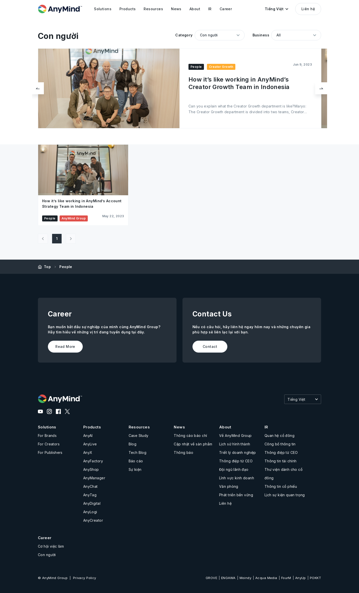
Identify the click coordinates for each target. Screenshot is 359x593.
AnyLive (90, 444)
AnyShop (91, 469)
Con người (47, 555)
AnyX (87, 452)
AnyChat (90, 486)
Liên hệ (308, 9)
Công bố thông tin (280, 444)
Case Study (139, 435)
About (225, 427)
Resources (139, 427)
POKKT (315, 578)
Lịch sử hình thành (234, 444)
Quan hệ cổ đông (279, 435)
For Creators (49, 444)
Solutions (47, 427)
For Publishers (50, 452)
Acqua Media (266, 578)
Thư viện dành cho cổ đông (283, 473)
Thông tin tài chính (281, 461)
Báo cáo (136, 461)
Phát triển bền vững (236, 495)
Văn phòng (228, 486)
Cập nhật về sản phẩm (193, 444)
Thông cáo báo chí (190, 435)
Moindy (246, 578)
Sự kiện (135, 469)
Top (47, 267)
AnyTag (90, 495)
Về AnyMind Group (235, 435)
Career (45, 537)
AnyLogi (90, 512)
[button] (276, 9)
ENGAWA (228, 578)
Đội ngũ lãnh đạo (234, 469)
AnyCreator (93, 520)
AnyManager (94, 478)
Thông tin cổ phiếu (281, 486)
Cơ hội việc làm (51, 546)
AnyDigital (91, 503)
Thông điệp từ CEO (236, 461)
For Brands (47, 435)
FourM (286, 578)
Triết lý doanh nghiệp (237, 452)
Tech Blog (138, 452)
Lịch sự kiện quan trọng (285, 495)
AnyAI (88, 435)
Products (92, 427)
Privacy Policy (84, 578)
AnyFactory (93, 461)
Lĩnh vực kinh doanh (236, 478)
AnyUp (300, 578)
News (179, 427)
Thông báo (183, 452)
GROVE (211, 578)
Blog (133, 444)
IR (266, 427)
